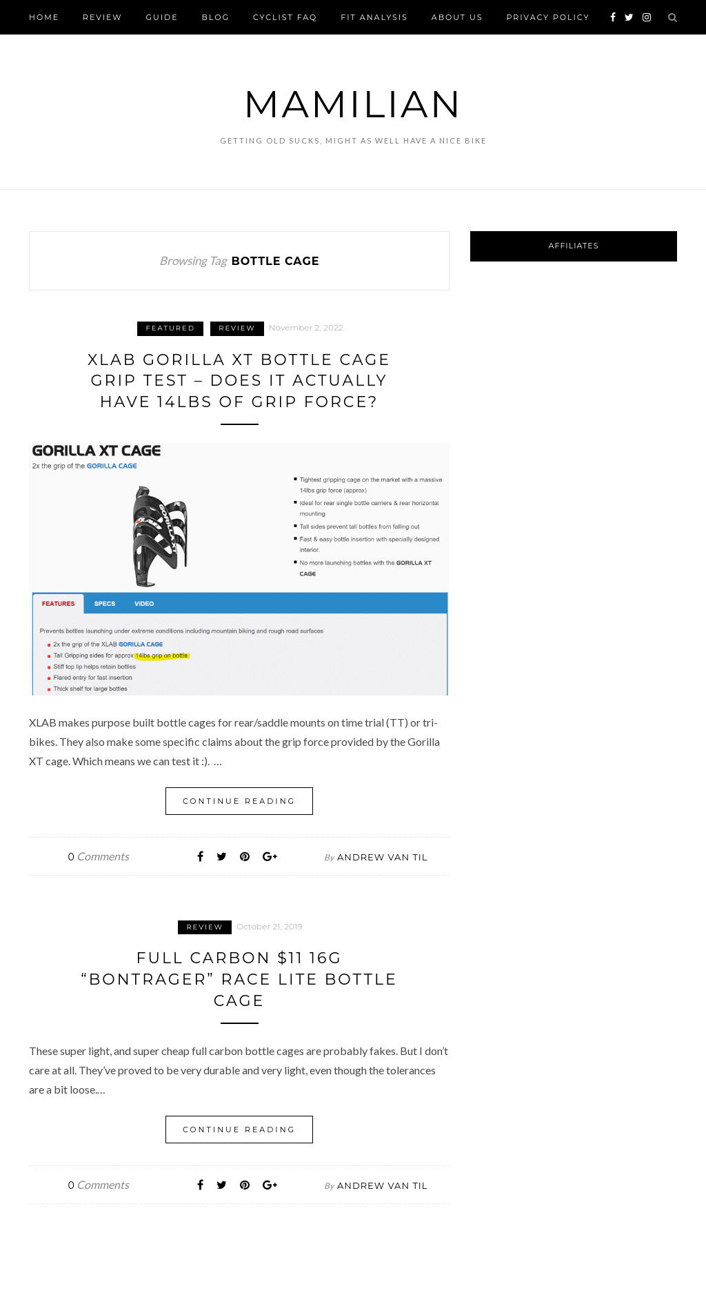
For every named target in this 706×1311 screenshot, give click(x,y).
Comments (98, 855)
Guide (162, 17)
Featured (170, 328)
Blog (216, 17)
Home (44, 17)
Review (103, 17)
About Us (457, 17)
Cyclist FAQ (285, 17)
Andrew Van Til (382, 856)
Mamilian (353, 104)
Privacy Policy (547, 17)
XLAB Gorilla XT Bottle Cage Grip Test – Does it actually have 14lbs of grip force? (239, 381)
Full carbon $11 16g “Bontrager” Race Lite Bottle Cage (239, 979)
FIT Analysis (374, 17)
